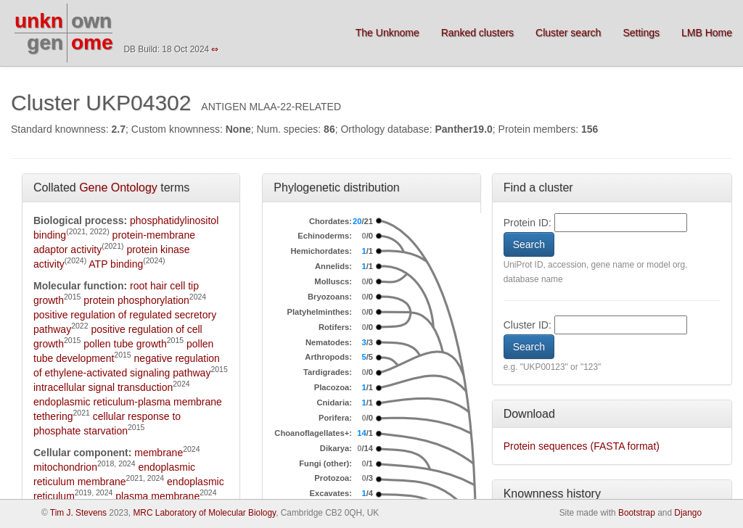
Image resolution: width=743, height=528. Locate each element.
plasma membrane (157, 496)
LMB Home (706, 32)
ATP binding (116, 264)
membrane (158, 452)
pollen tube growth (124, 344)
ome (92, 42)
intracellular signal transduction (103, 387)
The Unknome (387, 32)
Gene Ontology (118, 187)
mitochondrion (65, 467)
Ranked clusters (477, 32)
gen (45, 42)
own (91, 20)
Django (688, 513)
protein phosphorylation (136, 300)
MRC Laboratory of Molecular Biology (204, 513)
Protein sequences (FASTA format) (582, 446)
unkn (39, 20)
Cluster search (568, 32)
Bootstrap (636, 513)
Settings (641, 32)
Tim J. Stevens (78, 513)
